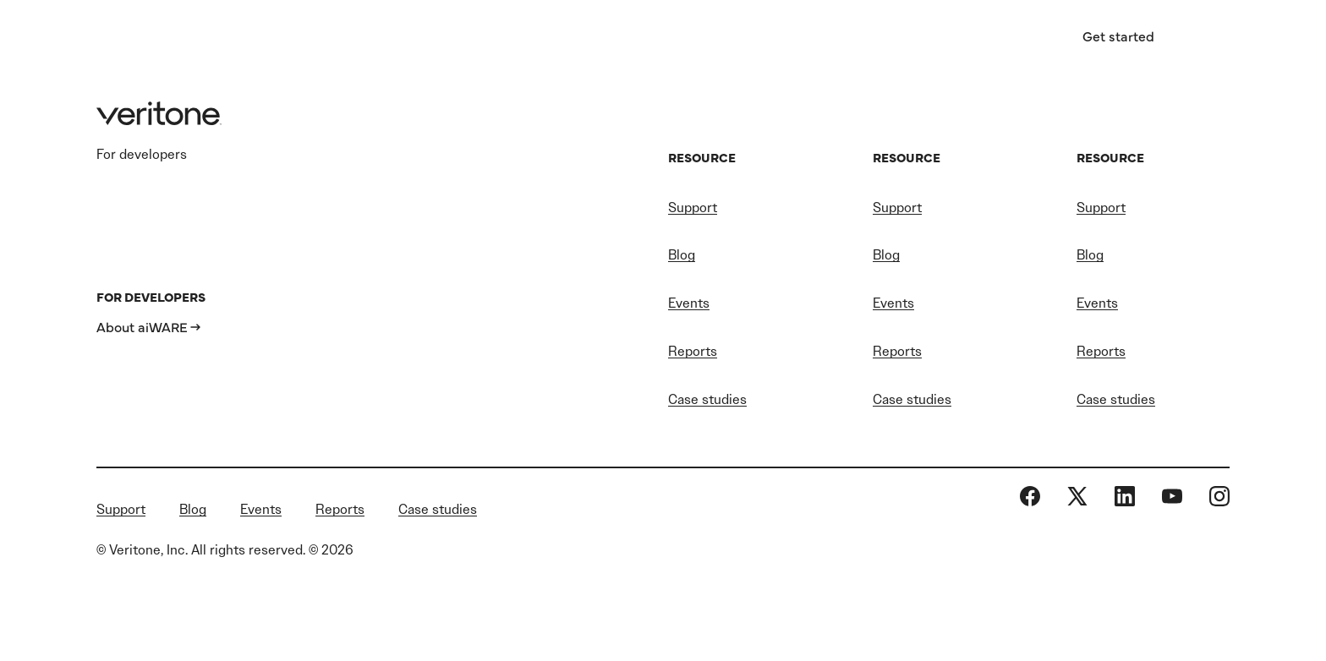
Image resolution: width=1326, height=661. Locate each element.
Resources (701, 38)
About (832, 38)
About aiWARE (142, 326)
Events (689, 303)
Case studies (707, 399)
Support (692, 207)
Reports (692, 351)
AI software (551, 38)
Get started (1118, 35)
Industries (402, 38)
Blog (681, 255)
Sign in (1007, 36)
